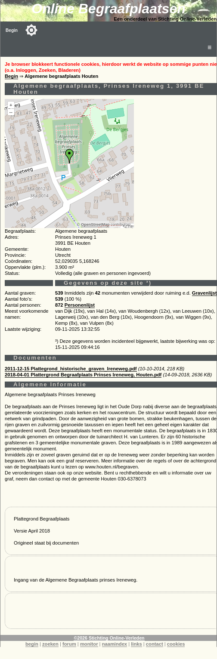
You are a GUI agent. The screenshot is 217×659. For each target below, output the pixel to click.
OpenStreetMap (95, 224)
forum (69, 644)
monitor (89, 644)
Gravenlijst (204, 293)
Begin (12, 30)
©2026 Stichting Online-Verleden (109, 638)
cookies (176, 644)
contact (154, 644)
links (136, 644)
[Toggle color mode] (31, 30)
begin (31, 644)
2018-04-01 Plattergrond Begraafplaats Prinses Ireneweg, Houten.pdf (83, 374)
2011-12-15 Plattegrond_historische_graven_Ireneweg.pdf (71, 368)
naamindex (114, 644)
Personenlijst (80, 305)
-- (10, 111)
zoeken (50, 644)
